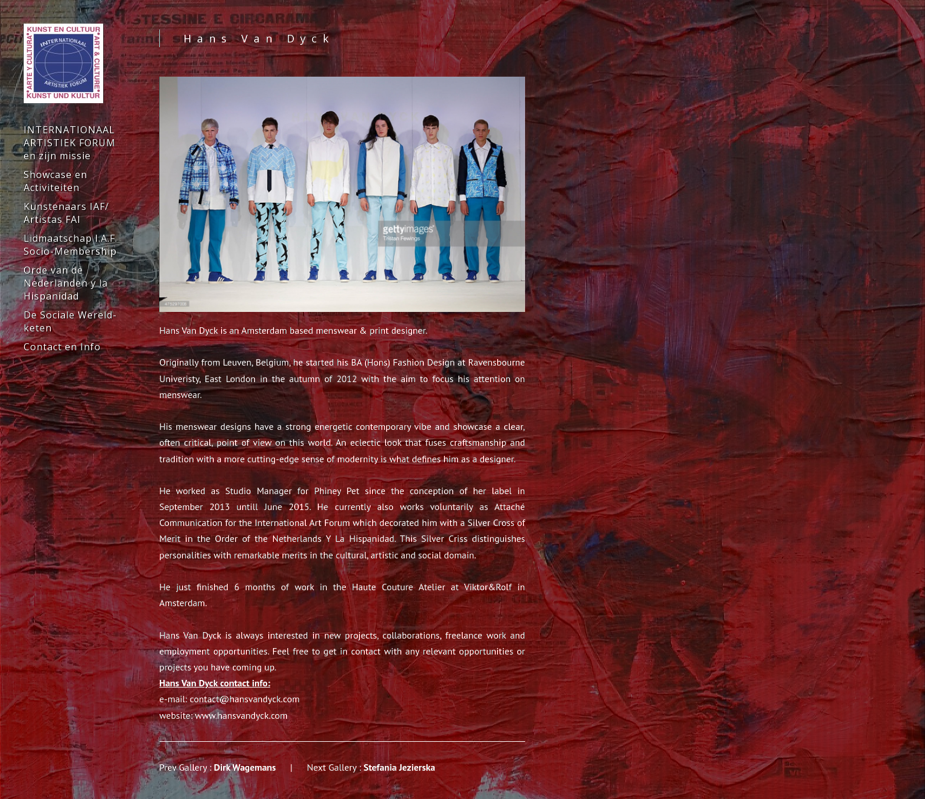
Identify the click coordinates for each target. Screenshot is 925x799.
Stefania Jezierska (399, 767)
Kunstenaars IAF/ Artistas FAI (66, 213)
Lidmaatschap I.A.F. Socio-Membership (70, 245)
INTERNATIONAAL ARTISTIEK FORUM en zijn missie (70, 142)
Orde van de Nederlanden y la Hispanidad (66, 283)
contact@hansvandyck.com (245, 699)
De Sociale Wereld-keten (70, 321)
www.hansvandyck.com (241, 715)
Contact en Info (62, 346)
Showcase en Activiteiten (55, 181)
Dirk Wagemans (245, 767)
